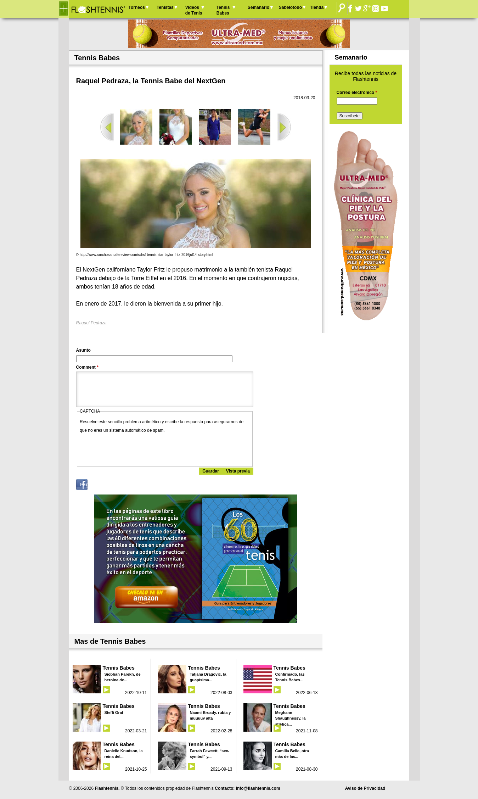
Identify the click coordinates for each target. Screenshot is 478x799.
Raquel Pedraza (91, 322)
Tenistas (165, 7)
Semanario (258, 7)
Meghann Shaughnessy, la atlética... (290, 718)
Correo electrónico (357, 92)
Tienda (317, 7)
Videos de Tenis (193, 10)
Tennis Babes (223, 10)
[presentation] (133, 448)
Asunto (83, 350)
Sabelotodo (290, 7)
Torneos (137, 7)
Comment (87, 367)
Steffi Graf (114, 712)
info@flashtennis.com (258, 788)
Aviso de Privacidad (365, 788)
